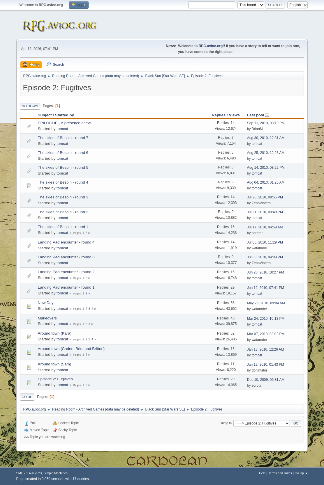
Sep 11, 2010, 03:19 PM (266, 123)
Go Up (27, 397)
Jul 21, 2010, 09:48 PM (265, 212)
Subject (45, 115)
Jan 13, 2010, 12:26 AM (265, 349)
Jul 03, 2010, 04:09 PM (265, 257)
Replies (219, 115)
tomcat (62, 129)
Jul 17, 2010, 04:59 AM (265, 227)
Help (262, 473)
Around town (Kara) (55, 333)
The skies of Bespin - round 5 (63, 167)
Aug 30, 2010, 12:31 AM (266, 138)
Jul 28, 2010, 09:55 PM (265, 197)
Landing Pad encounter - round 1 (66, 287)
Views (234, 115)
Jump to (226, 423)
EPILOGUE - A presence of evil (64, 123)
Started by (64, 115)
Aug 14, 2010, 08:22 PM (266, 168)
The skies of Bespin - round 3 (63, 197)
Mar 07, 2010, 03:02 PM (266, 334)
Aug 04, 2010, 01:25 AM (266, 182)
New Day (46, 303)
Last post (258, 115)
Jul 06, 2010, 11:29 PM (265, 242)
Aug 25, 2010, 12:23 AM (266, 153)
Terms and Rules (280, 473)
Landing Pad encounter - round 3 (66, 257)
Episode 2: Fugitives (55, 379)
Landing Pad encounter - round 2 (66, 272)
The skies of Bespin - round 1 (63, 227)
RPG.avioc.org (211, 46)
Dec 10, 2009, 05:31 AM (266, 380)
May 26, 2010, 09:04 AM (266, 303)
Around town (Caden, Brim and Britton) (71, 349)
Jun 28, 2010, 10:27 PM (265, 272)
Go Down (30, 106)
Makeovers (47, 318)
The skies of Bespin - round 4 (63, 182)
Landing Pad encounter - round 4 (66, 242)
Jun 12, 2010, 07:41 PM (265, 288)
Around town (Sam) (54, 364)
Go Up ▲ (301, 473)
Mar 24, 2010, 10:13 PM (266, 319)
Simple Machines (56, 473)
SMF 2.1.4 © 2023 (29, 473)
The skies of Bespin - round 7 (63, 138)
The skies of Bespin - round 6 (63, 152)
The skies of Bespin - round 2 (63, 212)
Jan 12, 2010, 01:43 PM (265, 365)
